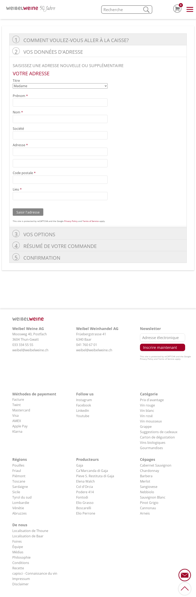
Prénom (20, 96)
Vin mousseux (151, 421)
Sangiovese (148, 486)
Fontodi (82, 497)
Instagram (84, 400)
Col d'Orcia (84, 486)
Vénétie (18, 508)
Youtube (82, 416)
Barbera (146, 476)
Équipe (17, 546)
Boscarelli (83, 508)
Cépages (147, 459)
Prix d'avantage (152, 400)
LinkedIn (82, 410)
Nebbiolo (147, 492)
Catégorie (149, 394)
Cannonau (148, 508)
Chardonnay (149, 470)
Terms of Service (91, 221)
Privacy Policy (71, 221)
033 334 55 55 (22, 344)
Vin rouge (147, 405)
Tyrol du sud (22, 497)
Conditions (20, 562)
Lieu (17, 189)
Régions (19, 459)
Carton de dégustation (157, 437)
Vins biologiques (152, 442)
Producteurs (87, 459)
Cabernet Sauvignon (155, 465)
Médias (17, 552)
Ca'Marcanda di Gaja (92, 470)
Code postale (24, 173)
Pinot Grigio (149, 502)
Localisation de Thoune (30, 531)
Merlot (145, 481)
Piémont (18, 476)
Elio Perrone (85, 513)
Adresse (20, 145)
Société (18, 128)
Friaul (16, 470)
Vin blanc (147, 410)
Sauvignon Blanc (152, 497)
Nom (18, 112)
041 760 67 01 (86, 344)
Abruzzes (19, 513)
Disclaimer (20, 584)
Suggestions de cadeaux (158, 432)
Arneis (145, 513)
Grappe (146, 426)
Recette (18, 568)
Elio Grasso (85, 502)
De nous (19, 524)
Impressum (21, 578)
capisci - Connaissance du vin (34, 573)
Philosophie (21, 557)
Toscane (18, 481)
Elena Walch (85, 481)
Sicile (16, 492)
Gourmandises (151, 448)
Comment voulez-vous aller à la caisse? (76, 40)
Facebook (83, 405)
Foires (17, 541)
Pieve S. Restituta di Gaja (95, 476)
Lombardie (20, 502)
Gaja (79, 465)
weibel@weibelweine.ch (30, 350)
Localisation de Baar (28, 536)
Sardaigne (20, 486)
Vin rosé (146, 416)
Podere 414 (85, 492)
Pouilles (18, 465)
